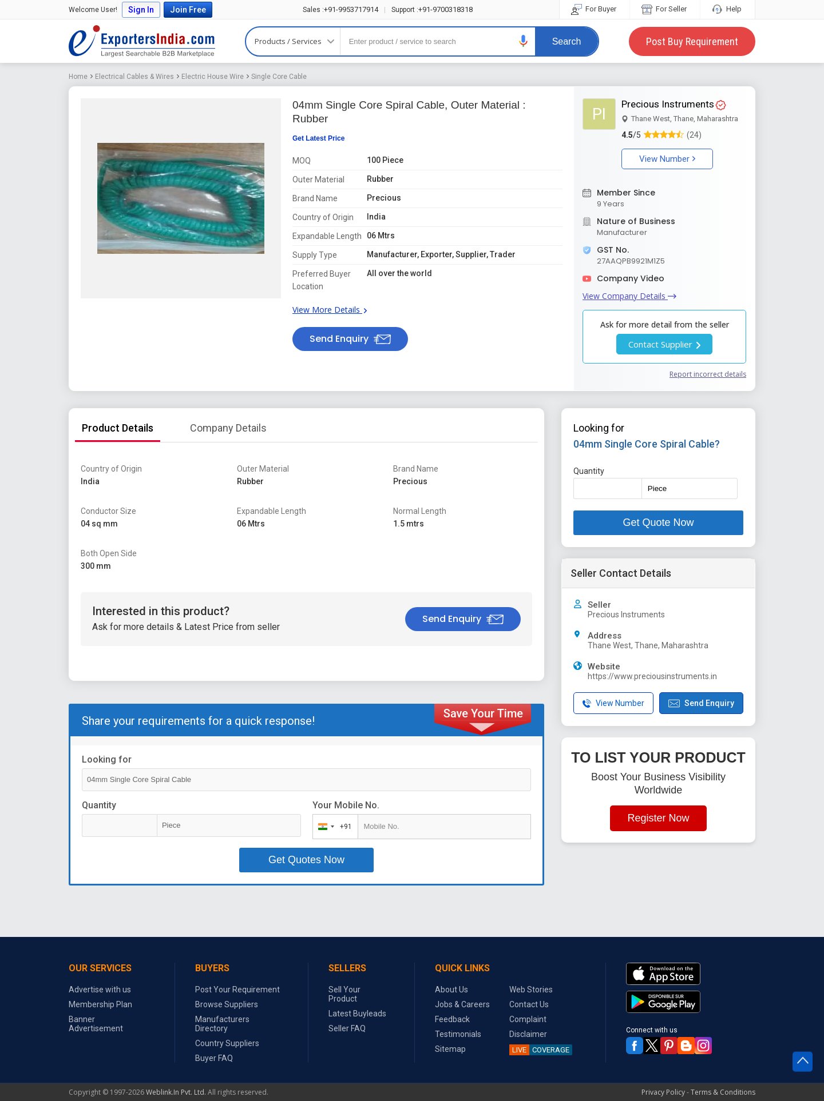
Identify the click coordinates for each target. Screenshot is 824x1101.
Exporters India (142, 41)
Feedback (452, 1019)
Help (727, 9)
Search (566, 41)
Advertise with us (100, 989)
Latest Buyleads (357, 1013)
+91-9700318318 (432, 9)
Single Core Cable (279, 77)
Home (78, 77)
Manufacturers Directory (222, 1024)
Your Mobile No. (345, 805)
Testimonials (458, 1034)
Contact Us (529, 1004)
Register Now (658, 818)
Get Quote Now (658, 522)
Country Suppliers (227, 1043)
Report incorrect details (708, 374)
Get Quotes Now (306, 859)
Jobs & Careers (462, 1004)
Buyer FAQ (214, 1058)
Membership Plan (100, 1004)
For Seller (664, 9)
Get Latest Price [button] (318, 138)
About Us (451, 989)
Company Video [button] (630, 278)
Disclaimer (528, 1034)
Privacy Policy (663, 1092)
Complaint (527, 1019)
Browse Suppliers (226, 1004)
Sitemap (450, 1049)
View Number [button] (667, 159)
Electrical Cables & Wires (134, 77)
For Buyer (594, 9)
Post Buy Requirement (692, 41)
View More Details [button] (329, 309)
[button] (523, 41)
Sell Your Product (344, 994)
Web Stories (531, 989)
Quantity (99, 805)
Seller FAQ (347, 1028)
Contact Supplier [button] (664, 344)
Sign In (141, 9)
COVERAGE (539, 1049)
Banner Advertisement (96, 1024)
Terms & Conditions (723, 1092)
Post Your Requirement (237, 989)
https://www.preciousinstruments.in (652, 676)
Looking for (107, 759)
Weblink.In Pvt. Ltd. (176, 1092)
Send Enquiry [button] (350, 338)
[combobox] (333, 826)
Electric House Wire (212, 77)
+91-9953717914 (340, 9)
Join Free (188, 9)
